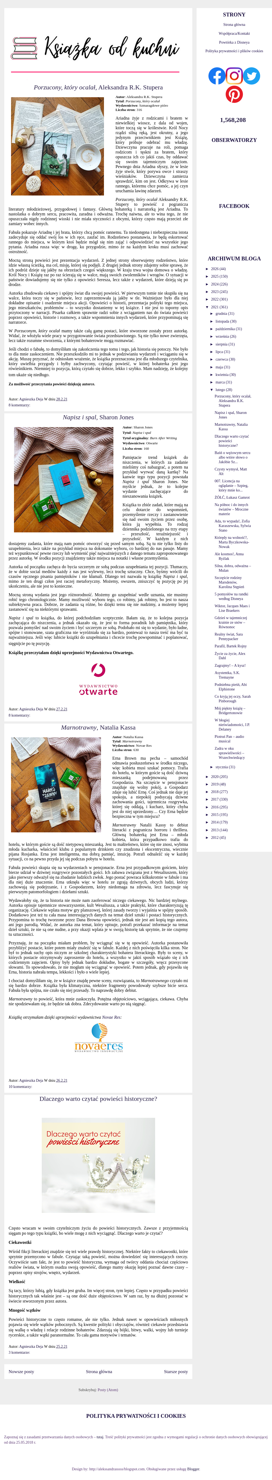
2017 (215, 799)
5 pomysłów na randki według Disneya (231, 596)
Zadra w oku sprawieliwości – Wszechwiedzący (230, 753)
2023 (215, 292)
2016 (215, 807)
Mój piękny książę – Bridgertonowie (230, 710)
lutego (220, 390)
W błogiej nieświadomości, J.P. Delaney (232, 724)
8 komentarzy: (19, 405)
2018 (215, 792)
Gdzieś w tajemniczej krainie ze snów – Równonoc (231, 622)
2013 (215, 830)
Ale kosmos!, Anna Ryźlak (229, 556)
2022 (215, 299)
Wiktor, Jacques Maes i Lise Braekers (232, 608)
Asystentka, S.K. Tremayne (227, 675)
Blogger (193, 1469)
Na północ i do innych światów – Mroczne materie (231, 509)
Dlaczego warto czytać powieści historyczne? (98, 1098)
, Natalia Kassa (98, 727)
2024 (215, 284)
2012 (215, 838)
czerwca (222, 359)
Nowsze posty (21, 1371)
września (222, 336)
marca (220, 382)
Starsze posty (176, 1371)
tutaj (100, 1437)
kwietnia (222, 375)
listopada (222, 321)
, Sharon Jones (98, 417)
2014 (215, 822)
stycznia (222, 767)
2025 (215, 276)
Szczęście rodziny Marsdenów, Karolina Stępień (229, 582)
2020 (215, 777)
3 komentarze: (19, 1352)
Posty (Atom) (108, 1390)
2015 (215, 815)
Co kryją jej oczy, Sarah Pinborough (233, 698)
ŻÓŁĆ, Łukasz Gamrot (232, 497)
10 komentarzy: (20, 1087)
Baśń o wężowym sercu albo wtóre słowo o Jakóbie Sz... (232, 457)
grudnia (221, 314)
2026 (215, 269)
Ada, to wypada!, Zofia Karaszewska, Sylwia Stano (233, 525)
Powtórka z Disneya (234, 42)
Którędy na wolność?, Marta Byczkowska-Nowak (232, 542)
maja (219, 367)
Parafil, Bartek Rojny (231, 646)
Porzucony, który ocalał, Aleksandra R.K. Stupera (233, 400)
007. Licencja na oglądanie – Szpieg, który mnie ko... (231, 485)
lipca (219, 352)
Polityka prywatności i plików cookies (234, 51)
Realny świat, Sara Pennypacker (229, 636)
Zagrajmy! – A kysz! (230, 666)
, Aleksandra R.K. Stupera (98, 87)
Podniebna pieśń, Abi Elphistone (231, 687)
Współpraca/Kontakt (234, 34)
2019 (215, 784)
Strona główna (99, 1371)
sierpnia (221, 344)
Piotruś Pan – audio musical (229, 739)
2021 (215, 307)
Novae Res (111, 1017)
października (225, 329)
